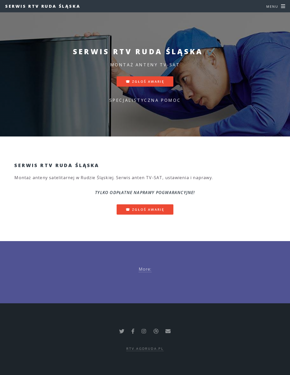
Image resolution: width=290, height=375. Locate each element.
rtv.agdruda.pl (144, 348)
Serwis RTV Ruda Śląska (42, 6)
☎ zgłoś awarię (145, 81)
